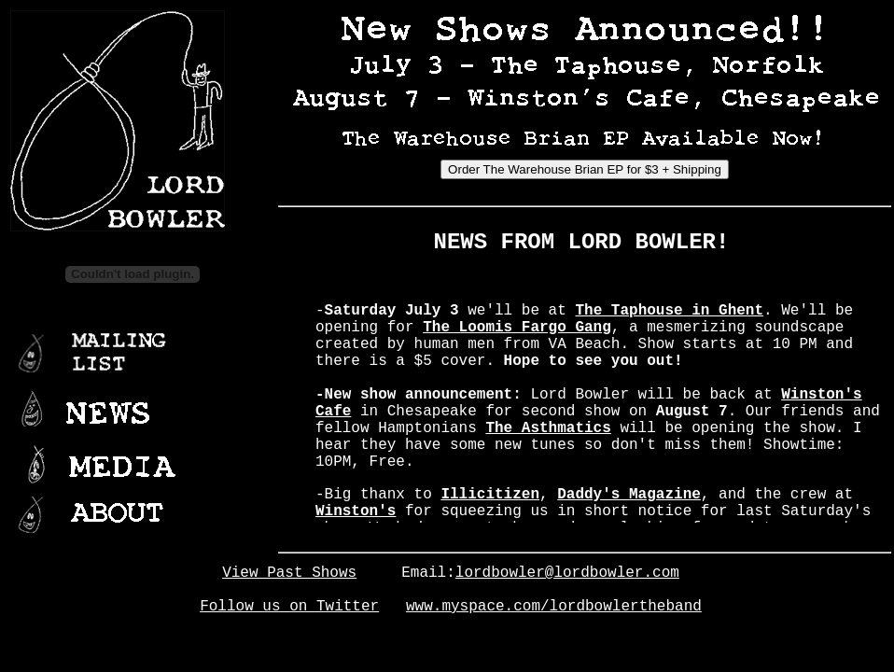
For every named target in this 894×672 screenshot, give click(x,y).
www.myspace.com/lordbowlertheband (554, 606)
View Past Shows (289, 573)
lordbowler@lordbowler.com (567, 573)
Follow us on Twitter (289, 606)
